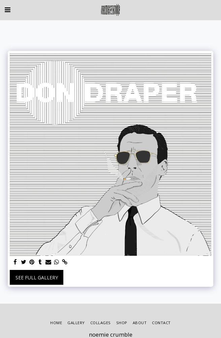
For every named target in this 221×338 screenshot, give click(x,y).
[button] (7, 10)
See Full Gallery (36, 277)
